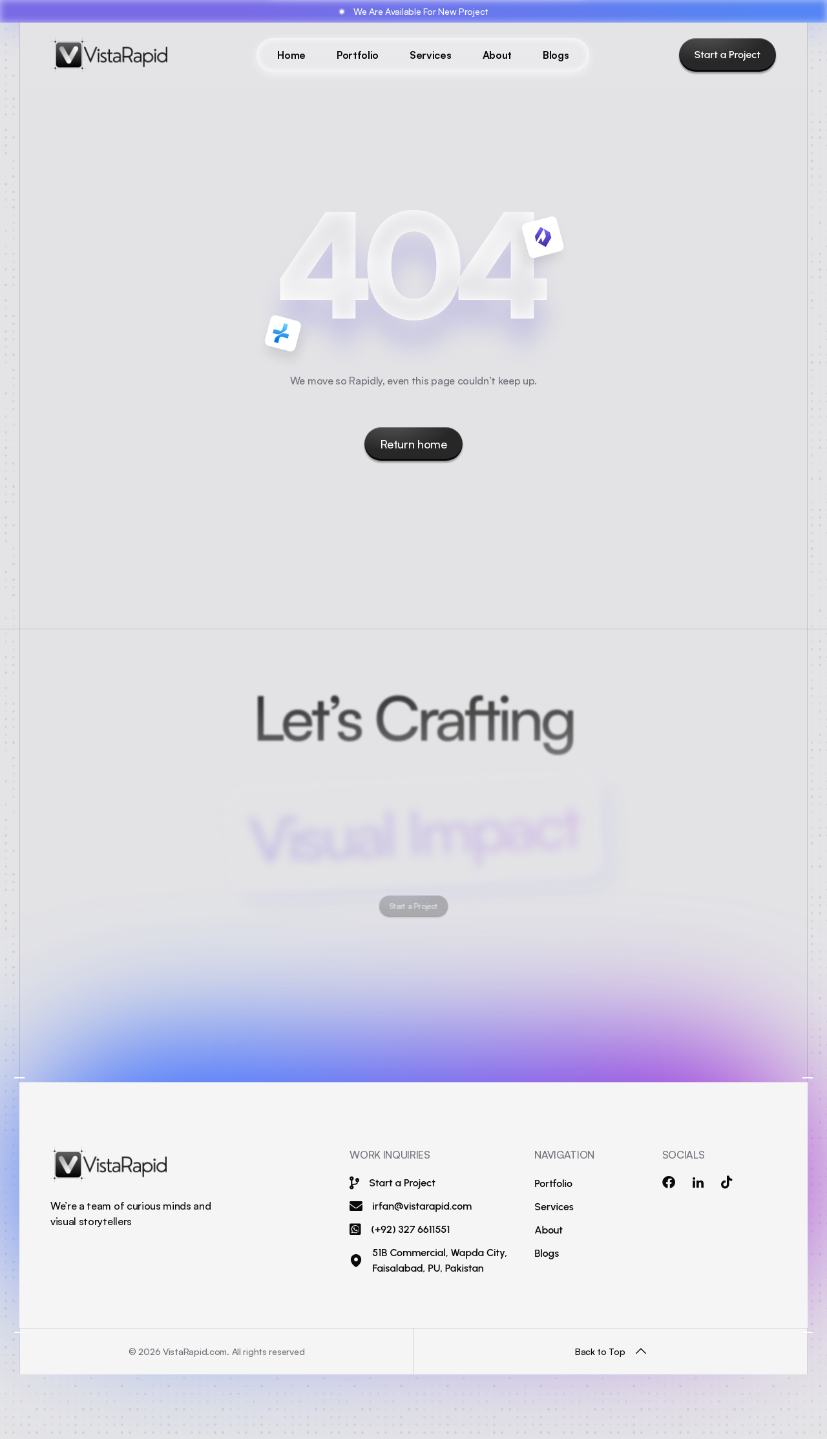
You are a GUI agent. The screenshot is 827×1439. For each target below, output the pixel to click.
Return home (413, 444)
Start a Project (727, 54)
